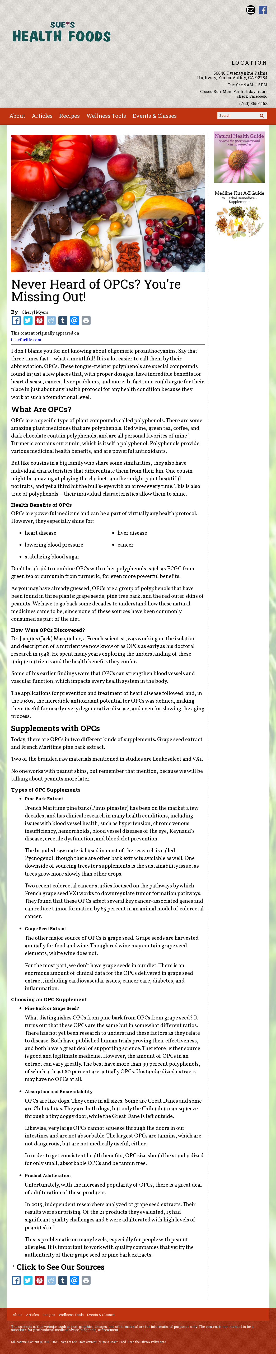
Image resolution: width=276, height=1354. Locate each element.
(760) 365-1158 (253, 103)
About (17, 115)
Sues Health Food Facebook (263, 10)
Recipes (69, 115)
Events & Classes (155, 115)
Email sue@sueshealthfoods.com (250, 10)
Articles (42, 115)
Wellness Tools (106, 115)
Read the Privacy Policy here (147, 1342)
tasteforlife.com (26, 340)
